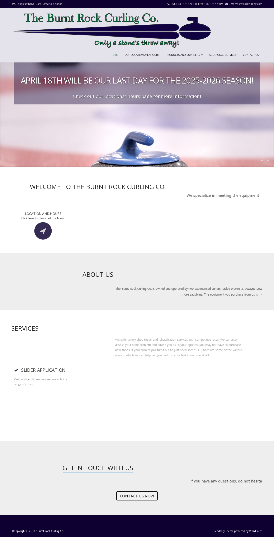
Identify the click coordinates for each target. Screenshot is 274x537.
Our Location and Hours (142, 55)
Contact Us (251, 55)
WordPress (255, 531)
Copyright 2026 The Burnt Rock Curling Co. (39, 531)
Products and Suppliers (184, 55)
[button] (112, 31)
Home (114, 55)
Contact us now (137, 495)
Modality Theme (223, 531)
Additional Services (223, 55)
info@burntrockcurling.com (246, 4)
